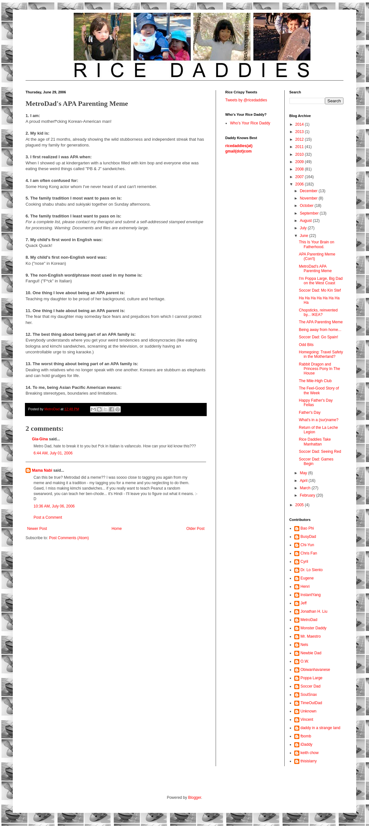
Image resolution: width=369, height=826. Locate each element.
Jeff (304, 603)
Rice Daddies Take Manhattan (315, 441)
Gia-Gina (40, 439)
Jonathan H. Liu (314, 611)
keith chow (310, 753)
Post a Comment (48, 517)
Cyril (304, 561)
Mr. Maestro (311, 636)
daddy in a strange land (321, 728)
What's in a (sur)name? (318, 420)
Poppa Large (312, 678)
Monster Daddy (314, 628)
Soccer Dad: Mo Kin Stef (320, 290)
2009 (300, 162)
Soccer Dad (311, 686)
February (308, 495)
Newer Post (37, 528)
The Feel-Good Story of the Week (319, 390)
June (304, 235)
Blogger (194, 797)
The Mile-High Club (315, 381)
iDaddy (306, 744)
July (304, 228)
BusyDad (308, 536)
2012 (300, 139)
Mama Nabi (42, 470)
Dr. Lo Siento (312, 570)
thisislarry (309, 761)
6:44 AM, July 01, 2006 (53, 453)
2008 (300, 169)
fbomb (306, 736)
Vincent (307, 719)
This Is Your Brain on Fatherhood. (316, 244)
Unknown (309, 711)
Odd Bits (306, 344)
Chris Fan (309, 553)
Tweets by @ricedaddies (246, 100)
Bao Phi (307, 528)
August (306, 220)
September (309, 213)
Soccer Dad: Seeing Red (320, 451)
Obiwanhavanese (315, 669)
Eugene (307, 578)
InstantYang (311, 595)
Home (116, 528)
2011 (300, 147)
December (309, 191)
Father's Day (309, 412)
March (305, 488)
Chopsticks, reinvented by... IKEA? (318, 312)
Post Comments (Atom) (69, 538)
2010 (300, 154)
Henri (305, 586)
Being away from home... (320, 329)
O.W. (305, 661)
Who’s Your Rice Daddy (250, 123)
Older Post (195, 528)
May (304, 473)
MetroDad (309, 620)
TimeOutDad (311, 703)
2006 (300, 184)
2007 (300, 177)
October (307, 205)
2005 (300, 505)
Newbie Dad (311, 653)
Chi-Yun (307, 545)
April (304, 480)
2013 (300, 132)
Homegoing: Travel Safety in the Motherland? (321, 354)
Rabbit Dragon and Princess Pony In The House (319, 369)
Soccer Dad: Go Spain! (318, 337)
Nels (304, 644)
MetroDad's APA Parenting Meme (315, 268)
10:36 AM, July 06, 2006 (54, 506)
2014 (300, 124)
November (309, 198)
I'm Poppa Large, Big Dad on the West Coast (320, 280)
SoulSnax (309, 694)
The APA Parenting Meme (320, 322)
